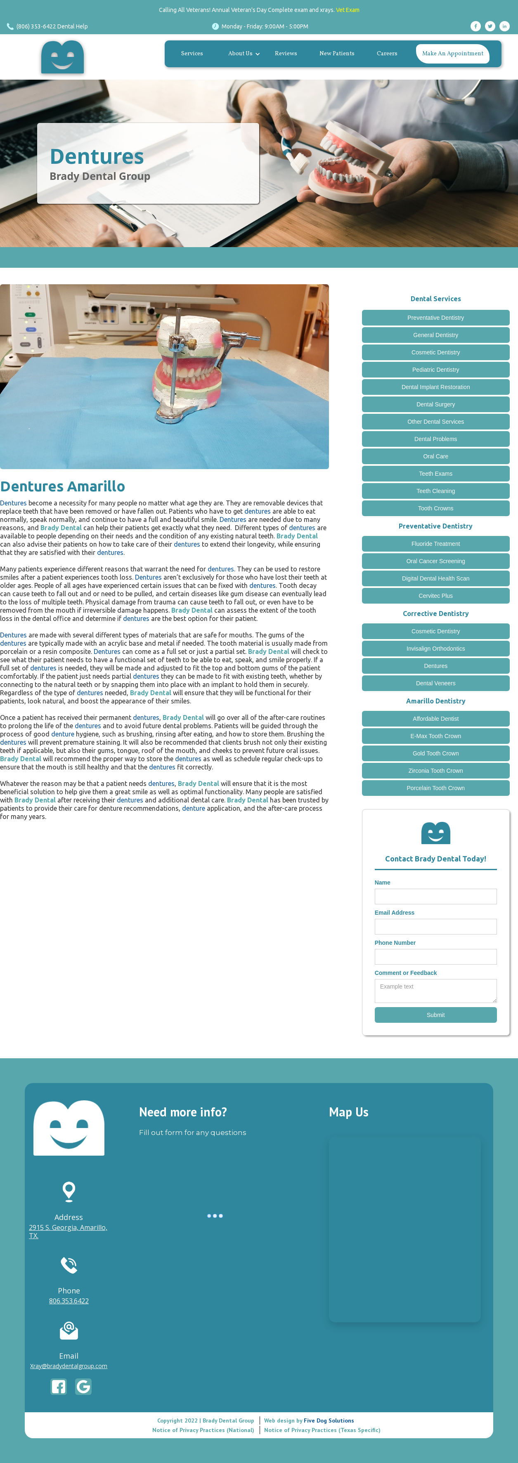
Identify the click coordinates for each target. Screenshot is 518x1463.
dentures (257, 511)
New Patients (337, 54)
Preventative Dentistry (435, 317)
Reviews (286, 54)
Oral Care (435, 456)
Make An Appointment (452, 54)
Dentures (97, 156)
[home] (64, 56)
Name (382, 882)
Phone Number (395, 942)
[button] (242, 54)
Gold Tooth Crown (436, 753)
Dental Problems (435, 439)
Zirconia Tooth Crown (436, 770)
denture (62, 734)
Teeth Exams (435, 473)
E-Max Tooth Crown (435, 736)
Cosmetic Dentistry (436, 352)
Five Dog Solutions (328, 1420)
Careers (387, 54)
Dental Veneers (436, 683)
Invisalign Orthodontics (436, 648)
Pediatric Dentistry (435, 369)
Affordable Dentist (436, 718)
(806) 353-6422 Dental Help (52, 26)
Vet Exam (348, 10)
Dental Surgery (435, 404)
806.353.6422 (69, 1300)
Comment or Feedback (406, 973)
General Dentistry (435, 335)
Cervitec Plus (436, 595)
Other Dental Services (435, 421)
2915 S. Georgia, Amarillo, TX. (68, 1231)
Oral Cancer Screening (436, 561)
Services (192, 54)
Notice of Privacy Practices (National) (203, 1430)
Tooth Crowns (436, 508)
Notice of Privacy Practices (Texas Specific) (322, 1430)
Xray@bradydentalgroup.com (68, 1366)
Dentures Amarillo (62, 486)
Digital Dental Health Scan (435, 578)
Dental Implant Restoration (436, 387)
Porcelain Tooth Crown (436, 788)
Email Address (395, 912)
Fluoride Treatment (436, 543)
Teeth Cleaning (435, 491)
